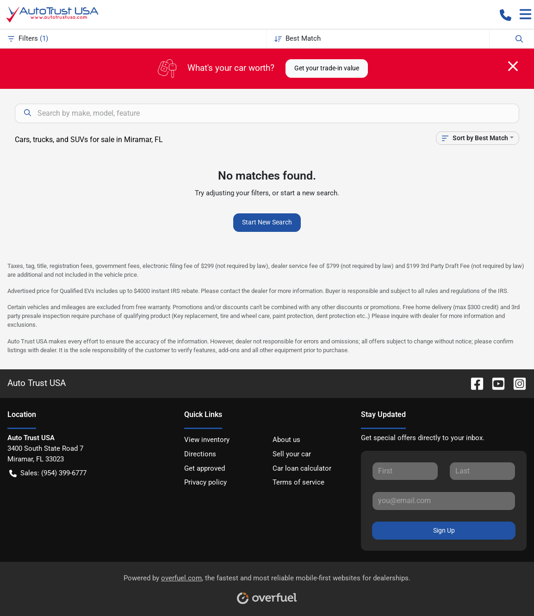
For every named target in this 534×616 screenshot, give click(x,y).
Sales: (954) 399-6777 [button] (48, 473)
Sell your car (292, 454)
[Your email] (443, 501)
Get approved (204, 468)
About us (286, 440)
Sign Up (444, 530)
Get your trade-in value (326, 68)
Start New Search (267, 222)
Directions (200, 454)
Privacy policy (205, 482)
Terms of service (298, 482)
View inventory (207, 440)
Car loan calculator (302, 468)
